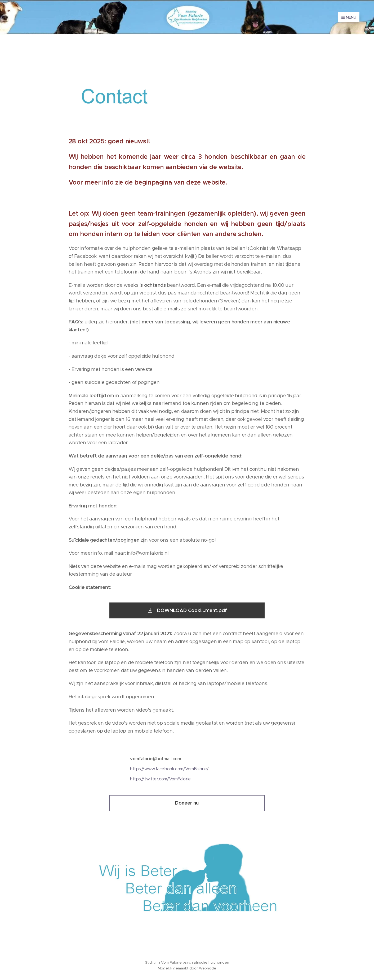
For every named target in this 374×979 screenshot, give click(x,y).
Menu (348, 17)
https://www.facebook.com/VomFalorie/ (169, 769)
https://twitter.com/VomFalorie (160, 779)
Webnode (207, 968)
